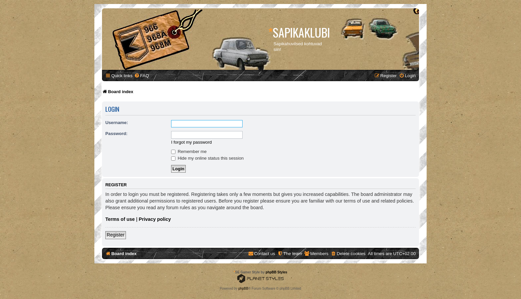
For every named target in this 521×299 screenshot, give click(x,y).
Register (116, 234)
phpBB (243, 288)
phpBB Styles (276, 272)
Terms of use (120, 219)
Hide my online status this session (207, 158)
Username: (116, 122)
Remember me (189, 151)
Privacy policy (155, 219)
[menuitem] (141, 75)
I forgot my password (191, 142)
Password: (116, 133)
